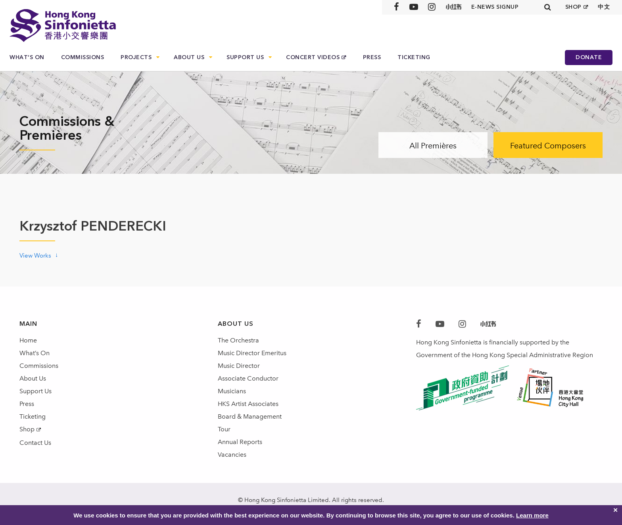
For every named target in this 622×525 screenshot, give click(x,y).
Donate (589, 57)
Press (372, 57)
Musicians (232, 391)
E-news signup (495, 7)
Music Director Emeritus (252, 353)
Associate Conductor (248, 378)
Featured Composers (548, 145)
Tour (224, 429)
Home (28, 340)
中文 (604, 7)
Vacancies (232, 454)
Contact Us (35, 442)
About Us (189, 57)
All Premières (433, 145)
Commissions (82, 57)
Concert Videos (313, 57)
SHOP (573, 7)
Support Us (245, 57)
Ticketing (413, 57)
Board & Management (250, 416)
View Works (35, 255)
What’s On (27, 57)
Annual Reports (240, 442)
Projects (136, 57)
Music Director (239, 365)
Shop (27, 429)
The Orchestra (238, 340)
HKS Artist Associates (248, 404)
